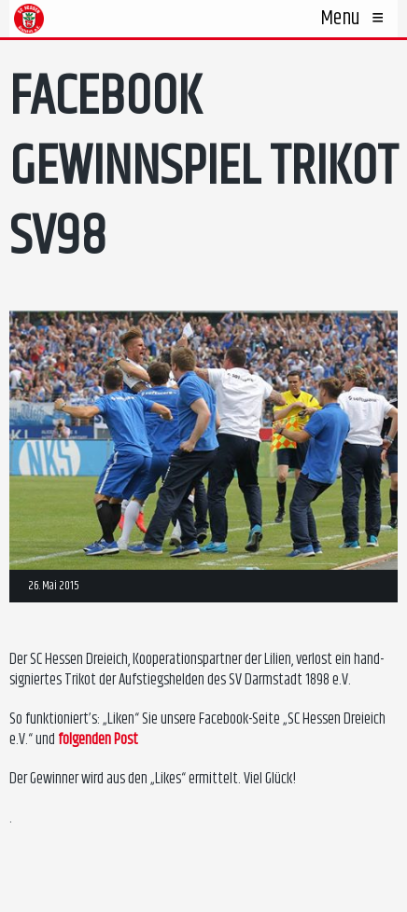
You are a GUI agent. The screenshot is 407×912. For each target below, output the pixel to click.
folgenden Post (98, 739)
